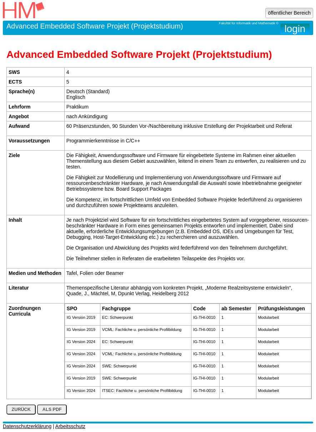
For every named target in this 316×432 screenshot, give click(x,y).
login (295, 29)
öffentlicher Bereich (289, 13)
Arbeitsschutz (70, 426)
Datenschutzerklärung (27, 426)
